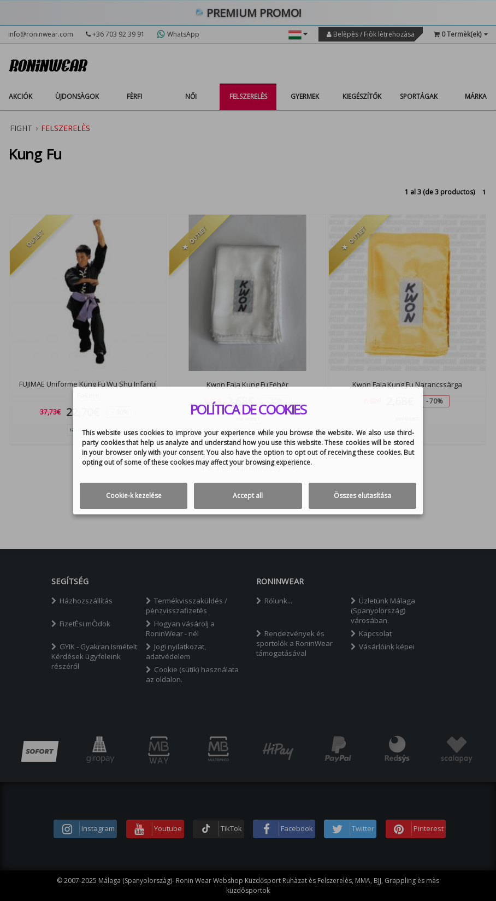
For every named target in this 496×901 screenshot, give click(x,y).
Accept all (248, 495)
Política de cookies (248, 409)
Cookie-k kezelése (134, 495)
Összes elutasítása (362, 495)
